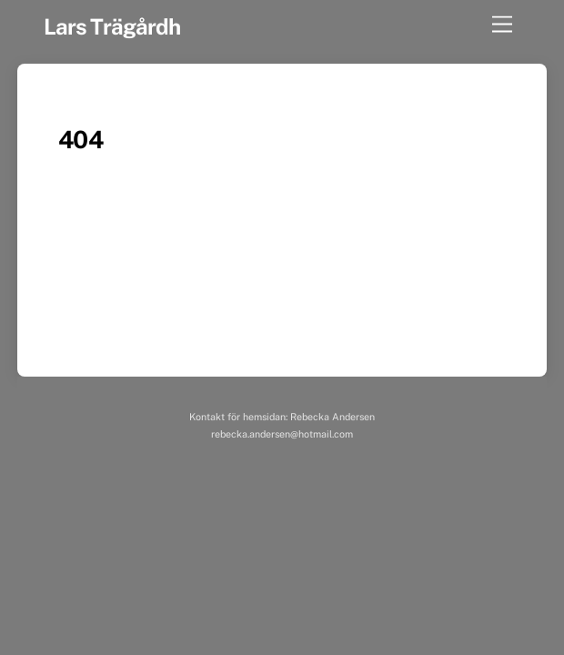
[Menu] (502, 25)
